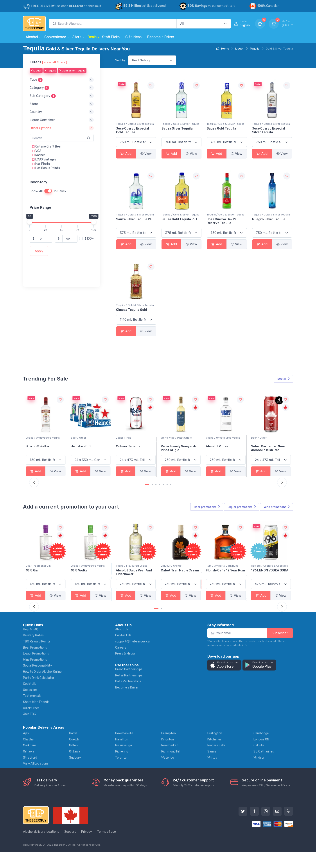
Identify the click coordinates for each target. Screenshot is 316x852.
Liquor (239, 48)
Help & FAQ (30, 629)
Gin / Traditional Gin (83, 565)
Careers (120, 647)
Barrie (73, 733)
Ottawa (74, 751)
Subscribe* (280, 633)
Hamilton (121, 739)
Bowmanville (124, 733)
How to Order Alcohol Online (42, 672)
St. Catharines (263, 751)
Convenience (55, 37)
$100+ (89, 238)
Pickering (121, 751)
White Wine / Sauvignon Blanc (44, 437)
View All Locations (35, 763)
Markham (29, 745)
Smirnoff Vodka (82, 446)
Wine (277, 507)
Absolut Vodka (262, 446)
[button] (62, 80)
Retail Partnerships (128, 675)
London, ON (261, 739)
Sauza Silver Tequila (177, 128)
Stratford (30, 758)
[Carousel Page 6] (167, 484)
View (146, 154)
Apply (39, 251)
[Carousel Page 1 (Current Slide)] (147, 484)
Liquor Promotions (36, 653)
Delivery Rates (33, 635)
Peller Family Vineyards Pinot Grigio (224, 448)
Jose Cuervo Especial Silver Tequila (268, 130)
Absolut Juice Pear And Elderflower (179, 572)
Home (222, 48)
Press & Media (125, 653)
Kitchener (214, 739)
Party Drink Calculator (38, 678)
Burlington (214, 733)
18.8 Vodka (124, 570)
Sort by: (120, 60)
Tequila (255, 48)
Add (125, 154)
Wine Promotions (35, 660)
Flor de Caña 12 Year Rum (270, 570)
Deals (92, 37)
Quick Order (31, 708)
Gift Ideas (133, 37)
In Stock (60, 191)
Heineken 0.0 (126, 446)
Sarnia (211, 751)
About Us (121, 629)
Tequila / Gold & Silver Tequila (135, 123)
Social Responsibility (37, 665)
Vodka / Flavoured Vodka (176, 565)
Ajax (26, 733)
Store (76, 37)
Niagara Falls (216, 745)
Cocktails (29, 684)
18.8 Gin (77, 570)
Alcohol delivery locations (41, 832)
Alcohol (32, 37)
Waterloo (167, 758)
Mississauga (123, 745)
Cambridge (261, 733)
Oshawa (28, 751)
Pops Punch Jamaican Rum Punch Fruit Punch (44, 572)
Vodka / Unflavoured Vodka (88, 437)
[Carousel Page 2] (152, 484)
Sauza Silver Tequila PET (135, 219)
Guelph (74, 739)
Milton (73, 745)
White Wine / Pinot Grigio (221, 437)
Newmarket (169, 745)
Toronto (121, 758)
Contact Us (123, 635)
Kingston (167, 739)
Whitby (212, 758)
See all (283, 378)
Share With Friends (36, 702)
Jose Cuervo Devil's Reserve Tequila (222, 221)
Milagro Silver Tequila (268, 219)
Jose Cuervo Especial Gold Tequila (132, 130)
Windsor (258, 758)
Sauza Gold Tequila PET (180, 219)
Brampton (168, 733)
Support (70, 832)
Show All (36, 191)
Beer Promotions (35, 647)
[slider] (29, 222)
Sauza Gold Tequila (221, 128)
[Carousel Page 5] (163, 484)
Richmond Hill (170, 751)
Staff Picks (111, 37)
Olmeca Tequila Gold (131, 310)
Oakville (258, 745)
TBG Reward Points (36, 641)
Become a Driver (160, 37)
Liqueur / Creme (216, 565)
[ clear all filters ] (54, 62)
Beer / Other (123, 437)
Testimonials (32, 696)
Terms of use (106, 832)
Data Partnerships (128, 681)
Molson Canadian (174, 446)
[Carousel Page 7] (170, 484)
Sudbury (75, 758)
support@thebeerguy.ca (132, 641)
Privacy (86, 832)
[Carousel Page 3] (155, 484)
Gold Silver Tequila (72, 70)
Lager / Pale (168, 437)
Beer (207, 507)
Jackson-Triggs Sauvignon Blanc (39, 448)
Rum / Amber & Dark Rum (267, 565)
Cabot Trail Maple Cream (225, 570)
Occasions (30, 690)
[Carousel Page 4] (159, 484)
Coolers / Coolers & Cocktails (44, 565)
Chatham (29, 739)
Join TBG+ (30, 714)
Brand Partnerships (128, 669)
